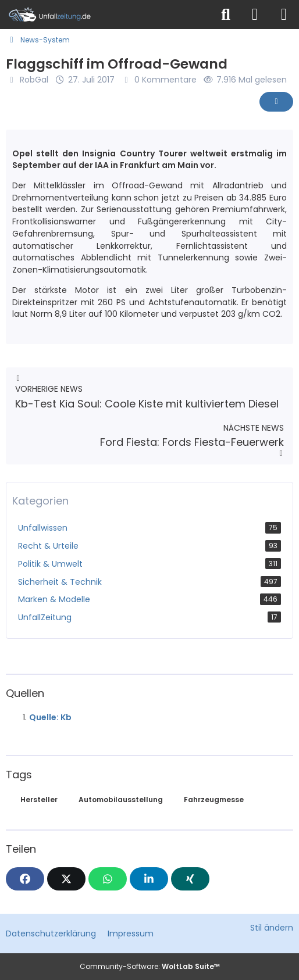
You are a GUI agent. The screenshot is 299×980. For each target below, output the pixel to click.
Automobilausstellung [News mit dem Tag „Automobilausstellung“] (121, 799)
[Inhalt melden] (276, 102)
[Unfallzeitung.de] (105, 14)
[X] (66, 878)
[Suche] (225, 14)
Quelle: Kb (50, 717)
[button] (149, 878)
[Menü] (284, 14)
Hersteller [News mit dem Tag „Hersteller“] (39, 799)
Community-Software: (150, 966)
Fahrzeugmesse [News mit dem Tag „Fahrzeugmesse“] (214, 799)
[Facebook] (25, 878)
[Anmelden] (254, 14)
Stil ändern (271, 927)
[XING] (190, 878)
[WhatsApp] (107, 878)
